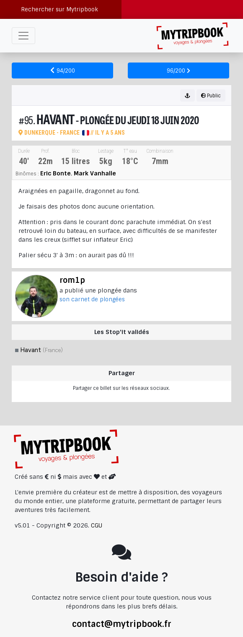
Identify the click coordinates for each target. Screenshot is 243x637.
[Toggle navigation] (23, 35)
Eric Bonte (55, 173)
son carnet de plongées (92, 299)
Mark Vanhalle (95, 173)
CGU (96, 525)
